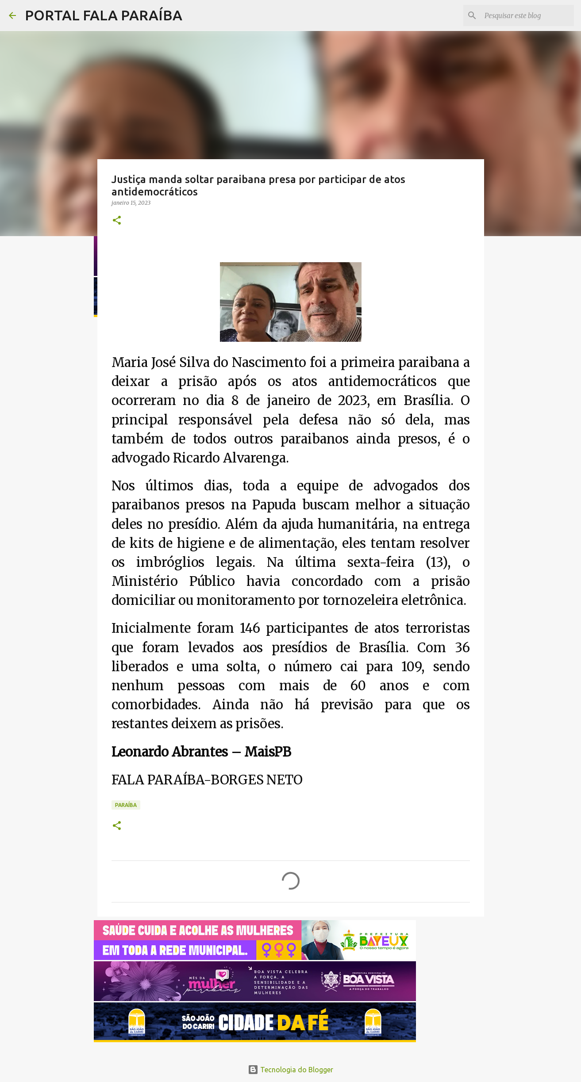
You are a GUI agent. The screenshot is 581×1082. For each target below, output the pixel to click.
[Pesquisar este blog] (527, 15)
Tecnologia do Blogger (290, 1070)
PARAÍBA (126, 805)
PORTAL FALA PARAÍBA (103, 15)
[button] (117, 221)
